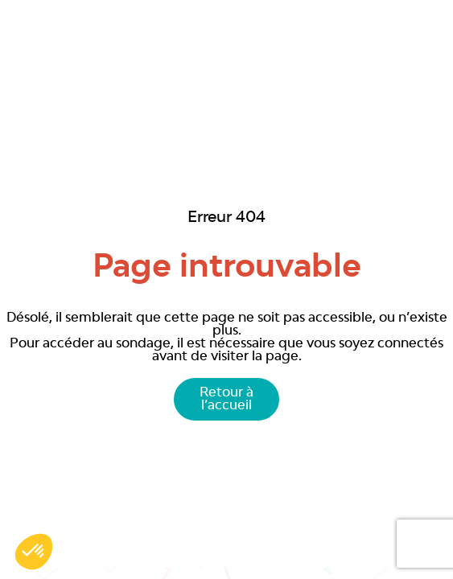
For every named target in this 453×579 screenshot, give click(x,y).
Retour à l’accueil (226, 400)
